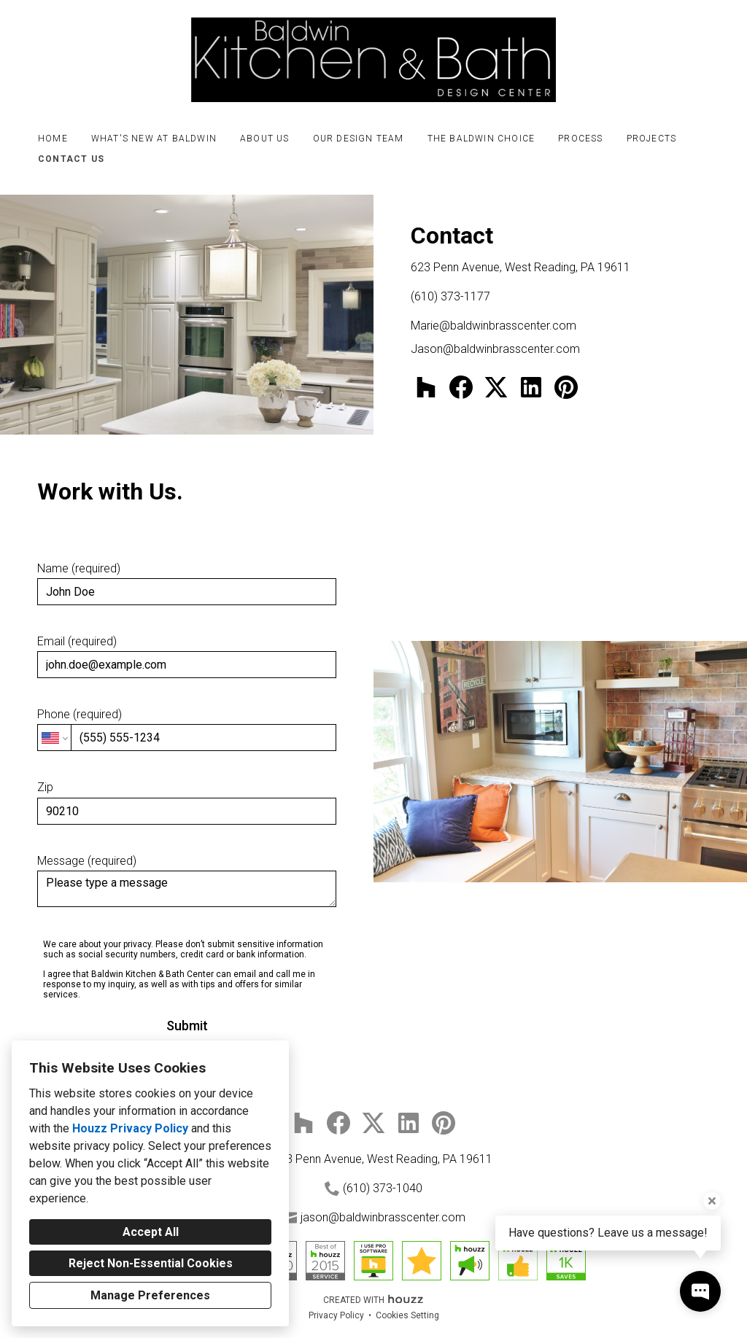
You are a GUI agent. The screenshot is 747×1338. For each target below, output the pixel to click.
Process (580, 138)
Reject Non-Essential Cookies (151, 1263)
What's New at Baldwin (154, 138)
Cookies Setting (407, 1315)
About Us (265, 138)
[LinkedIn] (531, 387)
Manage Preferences (150, 1295)
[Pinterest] (566, 387)
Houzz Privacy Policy (130, 1128)
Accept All (151, 1232)
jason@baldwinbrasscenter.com (383, 1217)
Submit (187, 1025)
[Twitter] (496, 387)
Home (53, 138)
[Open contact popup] (700, 1291)
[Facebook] (461, 387)
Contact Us (71, 159)
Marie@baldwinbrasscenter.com (493, 325)
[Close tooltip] (712, 1201)
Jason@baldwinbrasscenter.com (495, 349)
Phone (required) (186, 729)
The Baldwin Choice (481, 138)
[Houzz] (426, 387)
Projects (652, 138)
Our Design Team (358, 138)
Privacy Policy (336, 1315)
